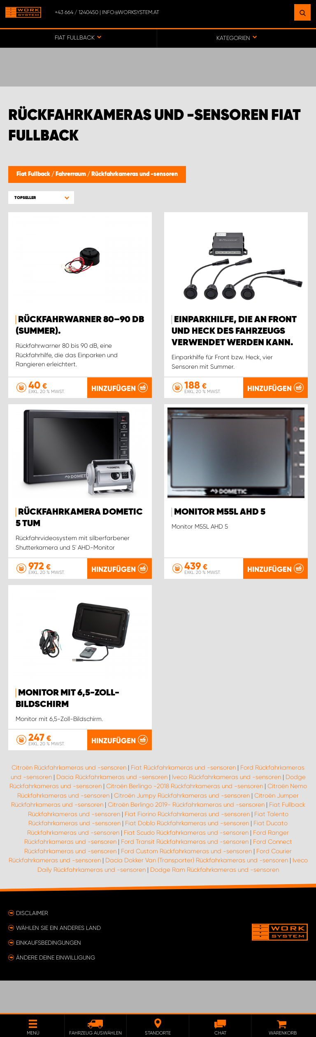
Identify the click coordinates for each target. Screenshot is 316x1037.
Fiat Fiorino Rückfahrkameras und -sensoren (187, 846)
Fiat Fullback (33, 174)
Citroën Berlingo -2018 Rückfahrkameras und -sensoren (184, 819)
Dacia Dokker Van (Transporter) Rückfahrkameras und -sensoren (196, 893)
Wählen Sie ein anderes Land (58, 960)
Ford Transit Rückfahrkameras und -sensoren (185, 874)
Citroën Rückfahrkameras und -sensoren (69, 800)
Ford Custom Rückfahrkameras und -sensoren (186, 883)
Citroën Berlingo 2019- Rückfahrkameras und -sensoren (186, 837)
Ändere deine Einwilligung (55, 990)
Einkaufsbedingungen (48, 975)
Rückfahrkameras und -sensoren (134, 174)
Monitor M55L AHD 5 (219, 512)
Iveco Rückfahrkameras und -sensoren (226, 809)
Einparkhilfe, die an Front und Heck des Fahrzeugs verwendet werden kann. (234, 331)
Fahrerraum (71, 174)
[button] (41, 197)
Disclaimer (32, 945)
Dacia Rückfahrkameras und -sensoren (111, 809)
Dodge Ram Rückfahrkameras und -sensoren (214, 902)
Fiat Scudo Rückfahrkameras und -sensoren (186, 865)
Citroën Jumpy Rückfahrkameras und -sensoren (182, 828)
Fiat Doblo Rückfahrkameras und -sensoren (187, 856)
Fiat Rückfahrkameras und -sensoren (183, 800)
